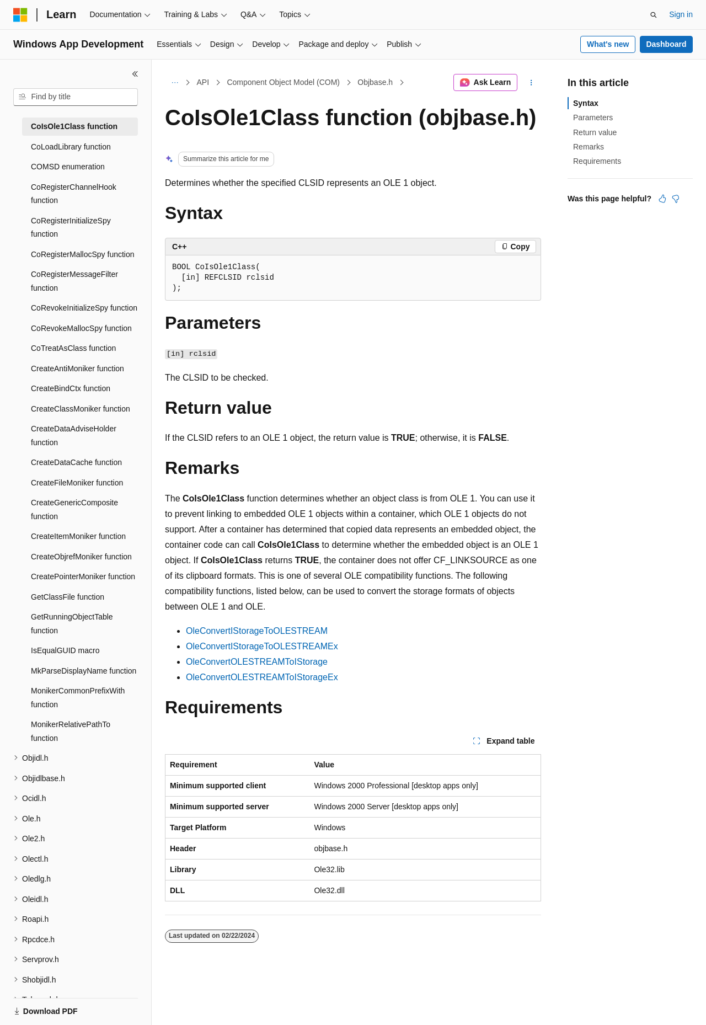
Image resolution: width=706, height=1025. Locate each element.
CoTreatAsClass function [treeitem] (73, 348)
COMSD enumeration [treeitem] (68, 166)
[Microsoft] (20, 15)
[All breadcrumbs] (174, 83)
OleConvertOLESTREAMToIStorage (257, 661)
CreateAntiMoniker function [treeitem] (77, 368)
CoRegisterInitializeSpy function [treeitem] (71, 227)
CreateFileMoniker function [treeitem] (77, 482)
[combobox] (75, 97)
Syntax (585, 103)
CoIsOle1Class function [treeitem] (74, 126)
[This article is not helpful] (675, 198)
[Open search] (654, 15)
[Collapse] (135, 74)
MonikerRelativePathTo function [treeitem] (70, 731)
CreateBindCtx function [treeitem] (70, 388)
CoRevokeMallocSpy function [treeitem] (81, 328)
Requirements (597, 161)
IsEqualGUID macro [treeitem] (65, 650)
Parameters (593, 117)
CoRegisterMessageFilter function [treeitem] (74, 281)
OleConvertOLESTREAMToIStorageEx (262, 677)
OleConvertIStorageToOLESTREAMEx (262, 646)
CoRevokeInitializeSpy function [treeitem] (84, 307)
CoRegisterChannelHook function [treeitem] (73, 194)
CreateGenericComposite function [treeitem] (74, 509)
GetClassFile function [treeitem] (67, 596)
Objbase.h (375, 82)
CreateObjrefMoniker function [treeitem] (81, 556)
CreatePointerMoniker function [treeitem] (83, 576)
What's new (608, 44)
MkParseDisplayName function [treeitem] (83, 670)
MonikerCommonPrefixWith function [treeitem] (78, 697)
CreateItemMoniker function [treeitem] (78, 536)
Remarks (588, 146)
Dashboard (666, 44)
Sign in (681, 14)
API (203, 82)
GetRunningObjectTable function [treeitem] (72, 623)
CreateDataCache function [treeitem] (76, 462)
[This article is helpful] (662, 198)
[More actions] (531, 83)
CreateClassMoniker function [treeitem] (80, 408)
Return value (595, 132)
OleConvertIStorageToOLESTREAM (257, 631)
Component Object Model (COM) (283, 82)
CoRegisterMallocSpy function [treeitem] (83, 254)
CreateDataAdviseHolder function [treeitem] (73, 435)
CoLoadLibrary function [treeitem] (71, 146)
